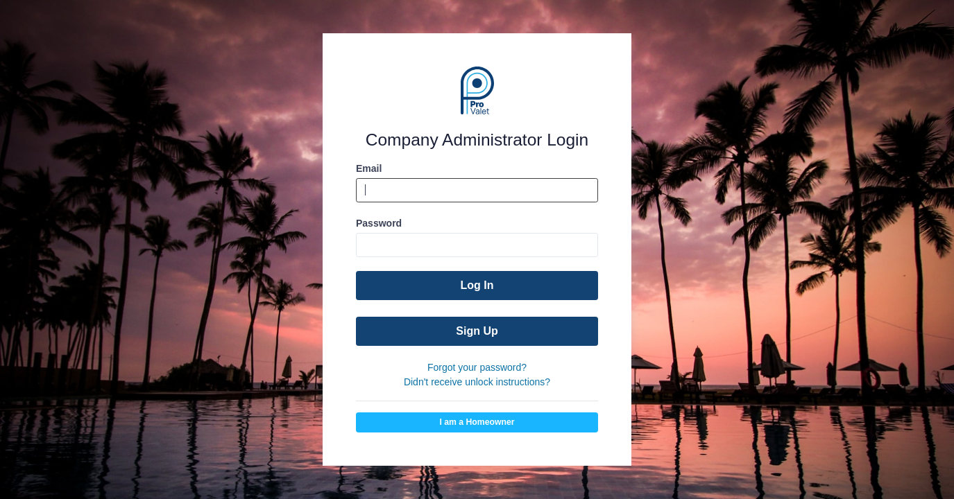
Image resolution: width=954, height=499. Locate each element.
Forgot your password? (477, 367)
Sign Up (476, 331)
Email (369, 168)
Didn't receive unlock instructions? (477, 381)
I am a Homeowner (476, 422)
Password (379, 223)
